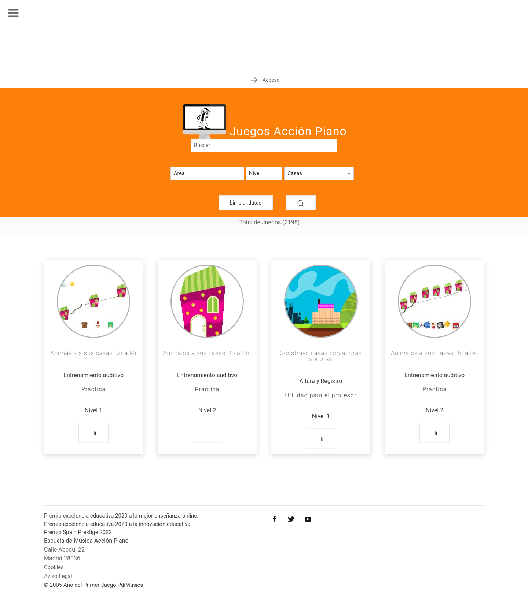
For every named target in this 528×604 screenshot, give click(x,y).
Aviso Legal (58, 576)
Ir (95, 433)
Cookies (54, 567)
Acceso (263, 80)
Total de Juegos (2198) (269, 222)
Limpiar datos (245, 203)
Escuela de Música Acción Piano (86, 540)
